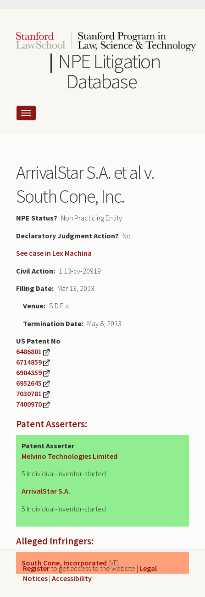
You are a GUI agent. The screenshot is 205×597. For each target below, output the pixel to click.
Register (36, 568)
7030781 (29, 393)
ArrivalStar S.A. (46, 490)
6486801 (29, 351)
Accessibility (72, 578)
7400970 (29, 404)
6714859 (29, 361)
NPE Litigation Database (109, 71)
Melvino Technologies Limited (69, 456)
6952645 (29, 382)
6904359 (29, 372)
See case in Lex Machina (54, 253)
